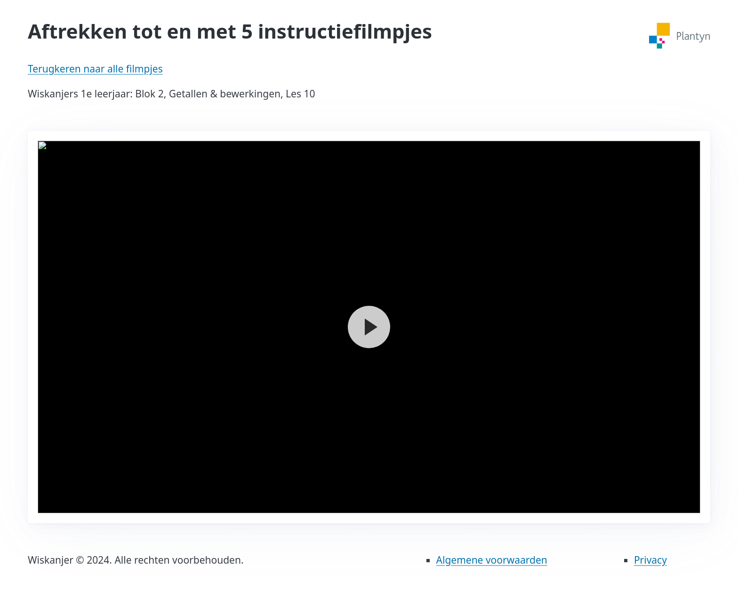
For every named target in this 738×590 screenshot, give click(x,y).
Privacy (650, 559)
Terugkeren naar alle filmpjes (95, 68)
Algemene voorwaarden (491, 559)
